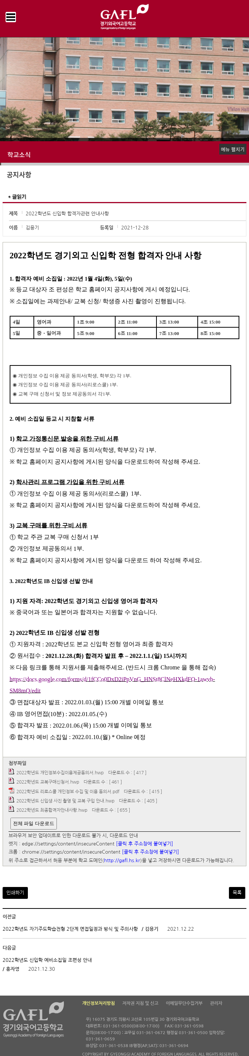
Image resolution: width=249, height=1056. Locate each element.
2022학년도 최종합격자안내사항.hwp (51, 810)
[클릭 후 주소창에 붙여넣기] (144, 843)
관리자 (216, 1003)
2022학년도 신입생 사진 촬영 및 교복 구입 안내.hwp (65, 801)
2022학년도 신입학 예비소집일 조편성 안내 (47, 960)
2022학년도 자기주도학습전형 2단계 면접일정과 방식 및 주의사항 (70, 929)
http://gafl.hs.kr (122, 860)
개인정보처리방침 (98, 1003)
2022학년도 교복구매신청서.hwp (47, 782)
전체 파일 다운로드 (33, 823)
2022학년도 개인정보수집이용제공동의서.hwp (60, 773)
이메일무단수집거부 (184, 1003)
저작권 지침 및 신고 (140, 1003)
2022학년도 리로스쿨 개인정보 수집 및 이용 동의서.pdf (67, 791)
